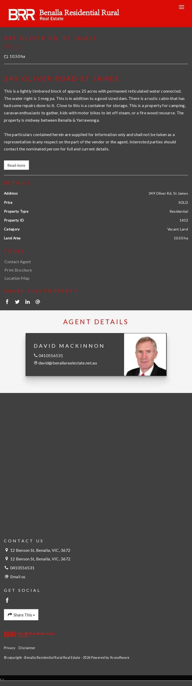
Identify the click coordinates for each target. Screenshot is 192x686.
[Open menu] (181, 7)
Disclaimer (27, 648)
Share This (21, 614)
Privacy (9, 648)
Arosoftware (119, 657)
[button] (94, 270)
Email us (17, 576)
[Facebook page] (7, 600)
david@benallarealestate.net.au (67, 362)
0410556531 (51, 355)
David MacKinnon (69, 345)
